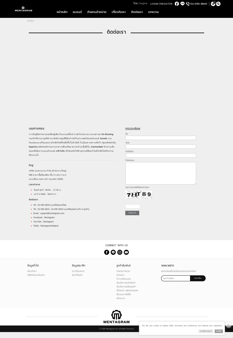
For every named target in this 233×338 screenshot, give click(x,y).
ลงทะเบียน (197, 284)
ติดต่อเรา (137, 15)
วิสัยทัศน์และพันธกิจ (36, 281)
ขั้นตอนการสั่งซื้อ (123, 300)
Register (166, 4)
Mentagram (49, 223)
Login (154, 4)
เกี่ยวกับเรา (119, 15)
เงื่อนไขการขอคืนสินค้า (126, 289)
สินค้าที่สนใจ (77, 281)
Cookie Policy (206, 331)
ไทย (135, 4)
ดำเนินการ (132, 219)
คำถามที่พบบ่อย (123, 285)
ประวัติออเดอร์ (78, 277)
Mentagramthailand (49, 232)
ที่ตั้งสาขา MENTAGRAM (127, 296)
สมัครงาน (120, 304)
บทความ (153, 15)
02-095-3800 (198, 4)
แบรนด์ (77, 15)
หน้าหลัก (62, 15)
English (143, 4)
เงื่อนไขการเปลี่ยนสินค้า (126, 293)
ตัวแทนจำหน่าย (96, 15)
